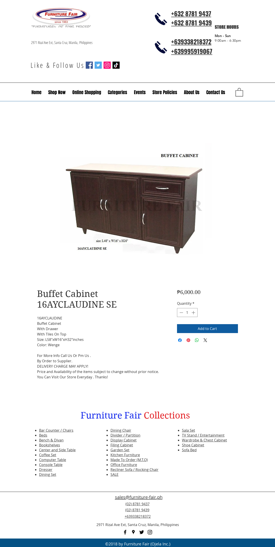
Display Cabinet (123, 440)
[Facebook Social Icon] (89, 65)
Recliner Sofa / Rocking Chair (134, 469)
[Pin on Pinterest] (188, 340)
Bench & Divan (51, 440)
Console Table (50, 464)
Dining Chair (120, 430)
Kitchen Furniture (125, 454)
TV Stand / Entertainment (203, 435)
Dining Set (47, 474)
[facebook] (125, 532)
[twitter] (142, 532)
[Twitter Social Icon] (98, 65)
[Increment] (194, 312)
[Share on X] (205, 340)
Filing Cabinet (121, 445)
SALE (114, 474)
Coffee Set (47, 454)
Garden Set (119, 450)
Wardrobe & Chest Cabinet (204, 440)
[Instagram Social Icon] (107, 65)
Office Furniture (123, 464)
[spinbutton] (187, 312)
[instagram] (150, 532)
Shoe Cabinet (193, 445)
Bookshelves (49, 445)
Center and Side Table (57, 450)
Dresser (45, 469)
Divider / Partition (125, 435)
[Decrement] (181, 312)
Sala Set (188, 430)
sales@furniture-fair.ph (138, 497)
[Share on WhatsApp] (197, 340)
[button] (140, 92)
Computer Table (52, 459)
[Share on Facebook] (180, 340)
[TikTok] (116, 65)
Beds (43, 435)
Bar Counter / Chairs (56, 430)
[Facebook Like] (217, 512)
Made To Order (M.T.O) (129, 459)
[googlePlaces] (133, 532)
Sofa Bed (189, 450)
